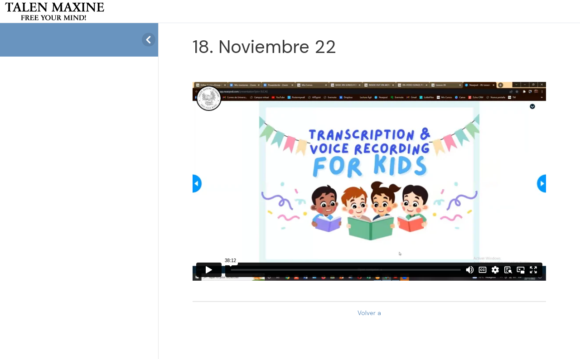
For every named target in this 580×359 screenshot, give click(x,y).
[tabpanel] (369, 181)
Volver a (369, 313)
